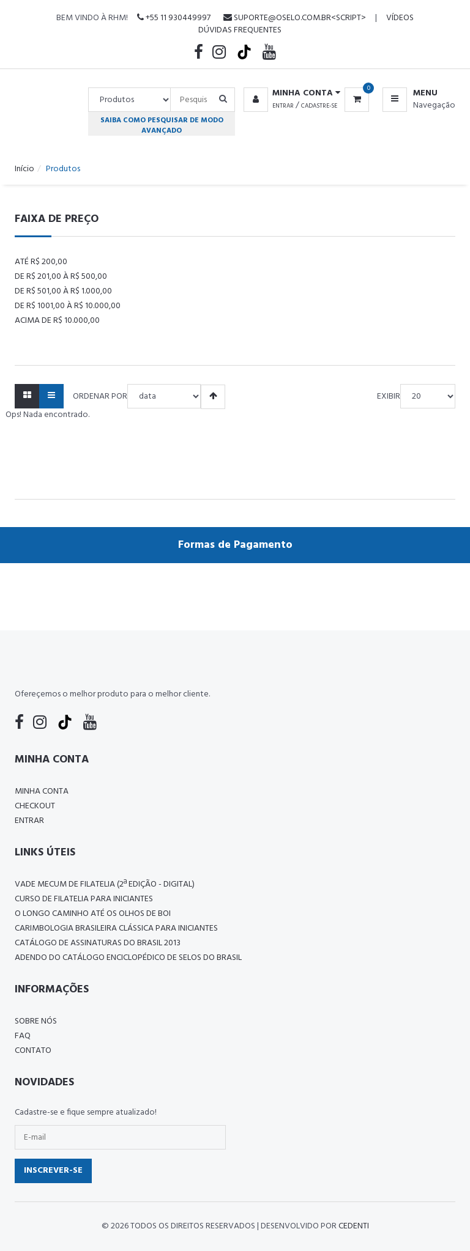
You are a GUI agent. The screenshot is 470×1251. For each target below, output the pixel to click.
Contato (33, 1051)
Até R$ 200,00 (41, 262)
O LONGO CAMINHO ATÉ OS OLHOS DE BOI (93, 914)
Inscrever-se (53, 1171)
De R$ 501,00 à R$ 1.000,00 (63, 291)
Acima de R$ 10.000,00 (57, 321)
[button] (289, 93)
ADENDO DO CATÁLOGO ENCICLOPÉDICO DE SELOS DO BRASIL (128, 958)
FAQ (23, 1036)
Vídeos (400, 18)
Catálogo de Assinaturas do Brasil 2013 (98, 943)
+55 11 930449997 (174, 18)
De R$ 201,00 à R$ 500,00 (61, 277)
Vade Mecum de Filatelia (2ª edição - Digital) (105, 884)
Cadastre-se (319, 106)
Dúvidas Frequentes (240, 30)
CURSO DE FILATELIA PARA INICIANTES (84, 899)
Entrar (283, 106)
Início (24, 169)
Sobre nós (36, 1021)
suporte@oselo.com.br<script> (294, 18)
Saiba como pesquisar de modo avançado (161, 125)
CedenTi (353, 1226)
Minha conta (42, 791)
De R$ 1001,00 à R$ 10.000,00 (68, 306)
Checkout (35, 806)
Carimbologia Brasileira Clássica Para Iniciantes (116, 928)
